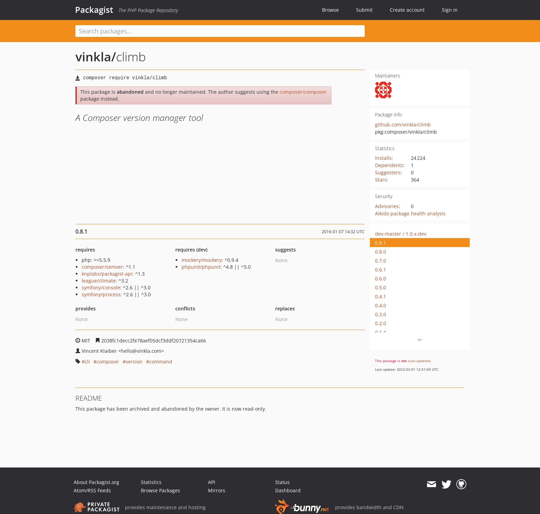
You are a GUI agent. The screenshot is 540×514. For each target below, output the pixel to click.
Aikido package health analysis (410, 213)
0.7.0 (380, 260)
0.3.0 (380, 314)
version (134, 361)
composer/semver (102, 267)
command (160, 361)
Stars (381, 179)
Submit (364, 10)
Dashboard (288, 490)
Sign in (450, 10)
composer (107, 361)
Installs (383, 158)
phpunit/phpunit (200, 267)
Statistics (151, 482)
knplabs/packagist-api (107, 273)
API (211, 482)
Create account (407, 10)
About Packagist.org (96, 482)
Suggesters (388, 172)
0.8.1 (380, 242)
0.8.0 (380, 251)
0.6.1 (380, 269)
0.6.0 (380, 278)
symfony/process (101, 294)
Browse (330, 10)
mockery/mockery (201, 260)
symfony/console (101, 287)
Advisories (387, 206)
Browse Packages (160, 490)
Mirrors (216, 490)
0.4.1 (380, 296)
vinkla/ (95, 56)
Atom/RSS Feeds (92, 490)
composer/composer (303, 92)
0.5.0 (380, 287)
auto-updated (419, 360)
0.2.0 (380, 323)
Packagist (94, 9)
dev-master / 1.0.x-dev (400, 233)
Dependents (389, 165)
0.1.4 (380, 332)
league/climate (99, 280)
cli (87, 361)
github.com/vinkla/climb (403, 124)
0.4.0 (380, 305)
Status (282, 482)
